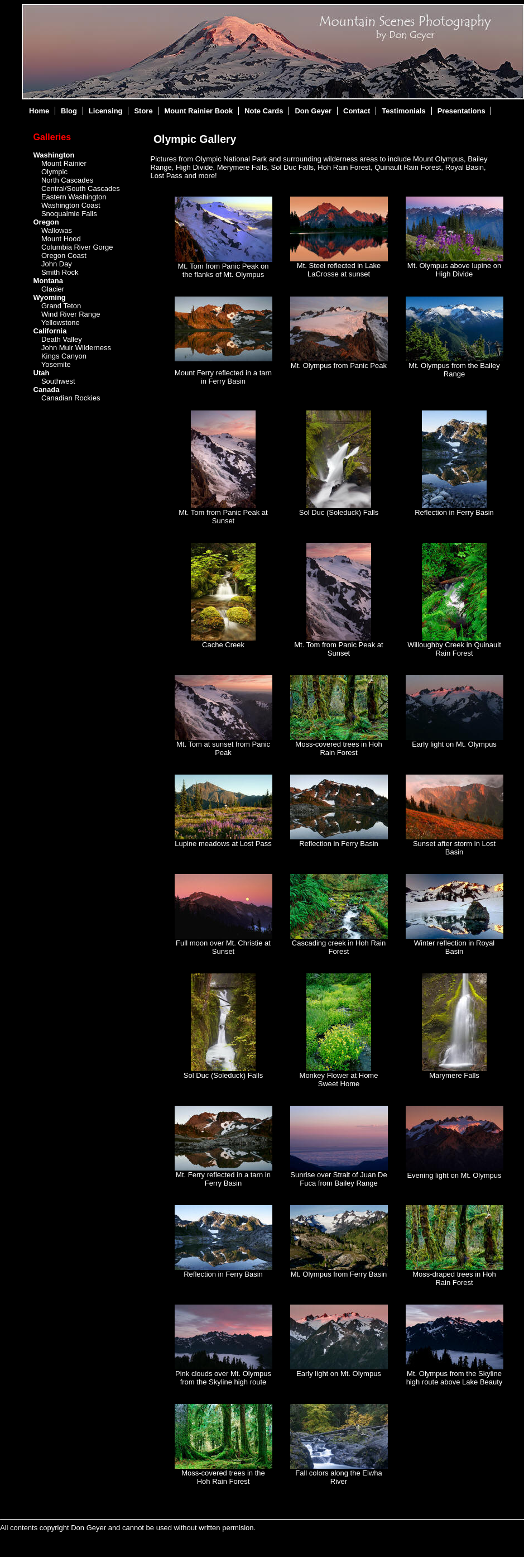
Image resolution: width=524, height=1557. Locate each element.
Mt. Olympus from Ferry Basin (339, 1274)
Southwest (58, 381)
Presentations (461, 111)
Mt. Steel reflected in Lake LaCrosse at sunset (339, 269)
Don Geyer (313, 111)
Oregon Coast (63, 255)
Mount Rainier (63, 163)
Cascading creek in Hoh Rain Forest (339, 947)
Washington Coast (70, 205)
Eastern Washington (74, 197)
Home (39, 111)
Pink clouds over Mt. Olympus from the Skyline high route (223, 1377)
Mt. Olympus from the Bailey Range (453, 369)
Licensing (106, 111)
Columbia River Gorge (77, 247)
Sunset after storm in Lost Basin (454, 847)
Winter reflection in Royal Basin (454, 947)
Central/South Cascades (80, 188)
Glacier (52, 289)
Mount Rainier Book (199, 111)
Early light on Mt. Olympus (454, 744)
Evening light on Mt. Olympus (454, 1175)
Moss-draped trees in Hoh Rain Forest (454, 1278)
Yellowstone (60, 322)
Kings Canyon (63, 356)
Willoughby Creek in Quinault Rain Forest (454, 649)
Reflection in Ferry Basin (454, 512)
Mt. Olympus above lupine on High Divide (454, 269)
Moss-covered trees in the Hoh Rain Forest (223, 1477)
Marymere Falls (454, 1075)
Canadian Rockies (70, 398)
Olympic (54, 172)
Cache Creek (223, 645)
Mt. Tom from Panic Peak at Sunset (223, 516)
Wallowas (56, 230)
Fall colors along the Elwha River (338, 1477)
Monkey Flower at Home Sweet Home (339, 1079)
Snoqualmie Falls (69, 213)
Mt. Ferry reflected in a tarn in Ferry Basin (223, 1179)
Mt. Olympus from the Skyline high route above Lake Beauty (454, 1377)
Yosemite (56, 364)
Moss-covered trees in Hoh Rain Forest (338, 748)
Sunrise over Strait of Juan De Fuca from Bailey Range (338, 1179)
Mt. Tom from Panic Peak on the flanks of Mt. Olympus (222, 270)
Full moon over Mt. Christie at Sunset (223, 947)
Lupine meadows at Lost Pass (223, 843)
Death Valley (61, 339)
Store (143, 111)
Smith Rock (59, 272)
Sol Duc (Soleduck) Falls (338, 512)
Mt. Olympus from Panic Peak (339, 365)
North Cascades (67, 180)
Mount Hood (61, 239)
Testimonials (404, 111)
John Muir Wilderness (76, 347)
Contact (356, 111)
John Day (56, 264)
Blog (69, 111)
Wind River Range (70, 314)
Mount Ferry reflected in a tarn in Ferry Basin (223, 377)
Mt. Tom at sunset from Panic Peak (223, 748)
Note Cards (263, 111)
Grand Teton (61, 306)
